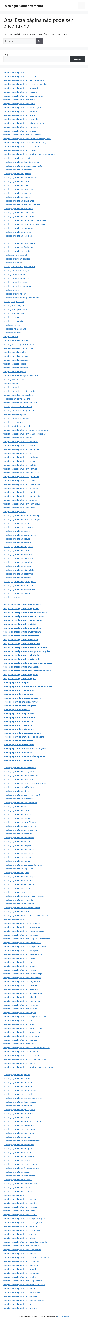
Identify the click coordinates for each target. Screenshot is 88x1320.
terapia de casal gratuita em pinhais (19, 1253)
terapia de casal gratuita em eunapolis (20, 127)
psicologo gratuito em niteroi (16, 791)
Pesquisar (7, 54)
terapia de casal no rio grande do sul (20, 402)
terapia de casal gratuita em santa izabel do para (25, 430)
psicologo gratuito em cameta (17, 566)
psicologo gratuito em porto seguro (19, 189)
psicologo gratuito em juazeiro (17, 173)
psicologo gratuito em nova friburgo (20, 822)
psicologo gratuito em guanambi (18, 228)
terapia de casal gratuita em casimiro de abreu (24, 1059)
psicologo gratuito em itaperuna (18, 868)
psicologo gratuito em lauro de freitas (20, 177)
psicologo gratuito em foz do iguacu (19, 1102)
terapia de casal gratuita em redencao (20, 441)
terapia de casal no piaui (14, 371)
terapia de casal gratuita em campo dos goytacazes (26, 938)
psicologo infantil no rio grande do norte (21, 297)
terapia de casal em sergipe (16, 356)
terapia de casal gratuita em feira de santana (23, 80)
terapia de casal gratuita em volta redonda (22, 954)
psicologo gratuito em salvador (17, 158)
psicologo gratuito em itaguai (16, 861)
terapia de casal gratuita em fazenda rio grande (25, 1242)
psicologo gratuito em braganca (18, 546)
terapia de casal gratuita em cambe (19, 1277)
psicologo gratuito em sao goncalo (19, 771)
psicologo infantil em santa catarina (19, 391)
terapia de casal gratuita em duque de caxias (23, 931)
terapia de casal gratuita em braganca (20, 461)
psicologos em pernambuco (16, 309)
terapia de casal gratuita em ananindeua (21, 503)
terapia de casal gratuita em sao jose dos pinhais (25, 1218)
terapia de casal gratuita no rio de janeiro (22, 923)
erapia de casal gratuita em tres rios (20, 1040)
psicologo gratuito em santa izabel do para (22, 515)
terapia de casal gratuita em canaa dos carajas (24, 433)
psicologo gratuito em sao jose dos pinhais (22, 1098)
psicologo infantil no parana (16, 418)
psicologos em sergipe (13, 313)
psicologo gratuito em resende (17, 857)
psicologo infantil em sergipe (16, 270)
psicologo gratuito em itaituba (17, 550)
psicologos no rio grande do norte (18, 344)
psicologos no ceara (12, 325)
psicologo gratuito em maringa (17, 1086)
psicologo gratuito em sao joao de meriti (21, 795)
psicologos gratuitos (12, 597)
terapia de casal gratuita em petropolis (21, 950)
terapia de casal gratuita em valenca (19, 150)
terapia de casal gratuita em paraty (19, 1063)
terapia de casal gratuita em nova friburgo (22, 973)
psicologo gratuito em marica (16, 818)
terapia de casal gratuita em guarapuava (21, 1230)
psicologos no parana (13, 422)
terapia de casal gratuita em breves (19, 453)
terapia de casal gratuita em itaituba (19, 465)
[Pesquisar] (39, 41)
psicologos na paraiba (13, 321)
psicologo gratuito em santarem (18, 585)
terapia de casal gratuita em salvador (20, 76)
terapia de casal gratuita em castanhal (20, 488)
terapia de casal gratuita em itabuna (19, 99)
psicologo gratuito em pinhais (17, 1137)
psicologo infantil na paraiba (16, 278)
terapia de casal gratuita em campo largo (22, 1249)
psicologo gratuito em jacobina (17, 235)
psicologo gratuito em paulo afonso (19, 216)
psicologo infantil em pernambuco (19, 266)
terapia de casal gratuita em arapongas (21, 1261)
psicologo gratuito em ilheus (16, 185)
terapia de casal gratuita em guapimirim (21, 1055)
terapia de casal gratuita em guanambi (21, 146)
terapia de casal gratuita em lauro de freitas (23, 95)
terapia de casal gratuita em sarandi (19, 1269)
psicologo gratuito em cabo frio (17, 814)
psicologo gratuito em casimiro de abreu (21, 907)
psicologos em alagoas (13, 305)
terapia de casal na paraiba (15, 360)
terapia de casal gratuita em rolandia (20, 1308)
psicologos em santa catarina (16, 398)
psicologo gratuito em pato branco (19, 1175)
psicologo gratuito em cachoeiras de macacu (23, 896)
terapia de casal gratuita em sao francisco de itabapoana (29, 154)
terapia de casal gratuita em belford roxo (22, 942)
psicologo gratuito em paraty (16, 911)
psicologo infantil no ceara (15, 282)
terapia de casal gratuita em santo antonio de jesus (26, 142)
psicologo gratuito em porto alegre (19, 243)
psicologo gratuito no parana (16, 1074)
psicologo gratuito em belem (16, 593)
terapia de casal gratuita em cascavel (20, 1214)
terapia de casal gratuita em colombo (20, 1226)
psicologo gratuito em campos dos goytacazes (24, 783)
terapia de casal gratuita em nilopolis (20, 997)
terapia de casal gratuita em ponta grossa (22, 1210)
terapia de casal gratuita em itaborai (20, 962)
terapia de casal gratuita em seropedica (21, 1036)
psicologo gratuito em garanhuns (18, 562)
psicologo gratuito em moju (16, 523)
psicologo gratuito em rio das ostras (19, 841)
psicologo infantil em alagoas (16, 258)
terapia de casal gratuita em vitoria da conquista (25, 84)
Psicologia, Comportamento (23, 6)
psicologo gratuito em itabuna (17, 181)
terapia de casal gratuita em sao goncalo (21, 927)
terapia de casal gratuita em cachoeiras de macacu (26, 1047)
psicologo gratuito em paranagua (18, 1125)
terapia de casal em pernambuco (18, 348)
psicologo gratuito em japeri (16, 872)
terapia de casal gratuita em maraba (20, 492)
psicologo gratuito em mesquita (18, 833)
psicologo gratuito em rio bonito (18, 900)
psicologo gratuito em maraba (17, 577)
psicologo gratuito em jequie (16, 197)
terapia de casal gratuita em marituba (20, 457)
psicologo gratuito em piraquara (18, 1148)
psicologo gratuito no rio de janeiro (19, 767)
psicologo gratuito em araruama (18, 853)
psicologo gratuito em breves (16, 538)
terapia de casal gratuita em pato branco (22, 1292)
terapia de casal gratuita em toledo (19, 1238)
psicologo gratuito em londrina (17, 1082)
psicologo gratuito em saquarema (18, 880)
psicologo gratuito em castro (16, 1187)
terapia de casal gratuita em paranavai (20, 1288)
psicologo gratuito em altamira (17, 554)
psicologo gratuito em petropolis (18, 798)
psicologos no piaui (12, 332)
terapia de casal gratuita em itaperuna (20, 1020)
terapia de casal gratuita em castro (19, 1304)
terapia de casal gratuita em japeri (19, 1024)
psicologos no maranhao (14, 328)
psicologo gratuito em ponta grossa (19, 1090)
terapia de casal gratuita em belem (19, 507)
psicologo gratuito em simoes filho (19, 212)
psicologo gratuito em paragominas (19, 535)
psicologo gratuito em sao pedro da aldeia (22, 865)
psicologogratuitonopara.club (16, 426)
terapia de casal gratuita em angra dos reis (22, 981)
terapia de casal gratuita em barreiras (20, 111)
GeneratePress (63, 1316)
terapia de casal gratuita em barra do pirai (22, 1028)
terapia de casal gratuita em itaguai (19, 1012)
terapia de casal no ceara (14, 363)
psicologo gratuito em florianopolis (19, 247)
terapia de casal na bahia (14, 352)
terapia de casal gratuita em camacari (20, 88)
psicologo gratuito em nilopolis (17, 845)
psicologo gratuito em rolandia (17, 1191)
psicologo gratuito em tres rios (17, 888)
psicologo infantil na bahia (15, 274)
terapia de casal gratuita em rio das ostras (22, 993)
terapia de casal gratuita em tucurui (19, 445)
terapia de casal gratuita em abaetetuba (21, 484)
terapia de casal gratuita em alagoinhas (21, 119)
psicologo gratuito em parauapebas (19, 581)
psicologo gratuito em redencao (18, 527)
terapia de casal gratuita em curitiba (19, 1199)
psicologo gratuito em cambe (16, 1160)
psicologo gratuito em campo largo (19, 1129)
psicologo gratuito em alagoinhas (18, 200)
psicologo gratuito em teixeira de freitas (21, 204)
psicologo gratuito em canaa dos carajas (21, 519)
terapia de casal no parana (15, 414)
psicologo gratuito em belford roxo (19, 787)
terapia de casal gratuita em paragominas (22, 449)
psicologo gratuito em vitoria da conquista (22, 165)
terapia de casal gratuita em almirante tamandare (26, 1257)
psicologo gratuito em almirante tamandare (23, 1140)
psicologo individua (12, 262)
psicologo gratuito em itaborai (17, 810)
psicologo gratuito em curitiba (17, 251)
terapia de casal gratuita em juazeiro (20, 92)
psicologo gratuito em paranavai (18, 1172)
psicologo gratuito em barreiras (17, 193)
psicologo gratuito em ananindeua (19, 589)
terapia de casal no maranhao (17, 367)
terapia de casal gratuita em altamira (20, 468)
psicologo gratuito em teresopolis (18, 837)
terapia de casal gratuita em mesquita (20, 985)
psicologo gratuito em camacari (17, 169)
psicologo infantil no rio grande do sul (20, 410)
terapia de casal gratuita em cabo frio (20, 966)
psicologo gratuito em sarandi (17, 1152)
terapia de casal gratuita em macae (19, 958)
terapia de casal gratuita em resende (20, 1008)
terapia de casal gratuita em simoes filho (21, 130)
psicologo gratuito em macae (16, 806)
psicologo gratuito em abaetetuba (18, 570)
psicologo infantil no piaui (15, 293)
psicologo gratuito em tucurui (17, 531)
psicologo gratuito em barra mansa (19, 826)
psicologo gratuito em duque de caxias (21, 775)
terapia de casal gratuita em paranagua (21, 1245)
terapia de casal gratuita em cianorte (20, 1296)
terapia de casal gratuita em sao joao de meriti (24, 946)
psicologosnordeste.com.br (15, 255)
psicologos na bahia (12, 317)
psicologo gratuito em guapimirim (19, 903)
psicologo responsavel (13, 301)
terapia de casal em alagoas (16, 340)
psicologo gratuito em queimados (18, 849)
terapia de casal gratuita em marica (19, 970)
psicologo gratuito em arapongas (18, 1144)
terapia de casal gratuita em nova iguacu (22, 935)
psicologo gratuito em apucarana (18, 1133)
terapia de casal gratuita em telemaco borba (23, 1300)
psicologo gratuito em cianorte (17, 1179)
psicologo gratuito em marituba (17, 542)
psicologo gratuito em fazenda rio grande (22, 1121)
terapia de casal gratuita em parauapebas (22, 496)
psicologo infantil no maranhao (17, 286)
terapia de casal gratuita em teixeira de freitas (24, 123)
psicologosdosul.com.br (14, 379)
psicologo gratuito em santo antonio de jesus (24, 224)
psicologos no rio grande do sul (17, 406)
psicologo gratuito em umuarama (18, 1156)
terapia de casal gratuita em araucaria (20, 1234)
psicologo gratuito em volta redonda (20, 802)
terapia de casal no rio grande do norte (21, 375)
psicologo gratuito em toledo (16, 1117)
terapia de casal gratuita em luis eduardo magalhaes (27, 138)
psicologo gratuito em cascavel (17, 1094)
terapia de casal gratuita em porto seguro (22, 107)
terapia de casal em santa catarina (19, 395)
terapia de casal (10, 336)
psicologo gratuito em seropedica (18, 884)
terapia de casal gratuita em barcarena (21, 472)
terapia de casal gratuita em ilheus (19, 103)
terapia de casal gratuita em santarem (20, 500)
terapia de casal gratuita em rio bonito (20, 1051)
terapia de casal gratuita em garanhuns (21, 476)
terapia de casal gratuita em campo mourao (23, 1280)
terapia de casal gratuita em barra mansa (22, 977)
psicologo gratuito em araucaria (18, 1113)
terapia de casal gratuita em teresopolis (21, 989)
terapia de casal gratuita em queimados (21, 1001)
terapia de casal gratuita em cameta (19, 480)
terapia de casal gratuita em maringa (20, 1207)
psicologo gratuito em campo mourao (20, 1164)
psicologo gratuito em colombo (17, 1105)
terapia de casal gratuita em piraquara (20, 1265)
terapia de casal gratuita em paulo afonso (22, 134)
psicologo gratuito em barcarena (18, 558)
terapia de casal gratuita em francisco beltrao (24, 1284)
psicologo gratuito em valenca (17, 232)
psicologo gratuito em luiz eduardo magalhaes (24, 220)
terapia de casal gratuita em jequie (19, 115)
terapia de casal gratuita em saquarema (21, 1032)
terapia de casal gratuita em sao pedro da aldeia (25, 1016)
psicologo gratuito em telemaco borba (20, 1183)
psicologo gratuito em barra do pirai (19, 876)
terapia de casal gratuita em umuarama (21, 1273)
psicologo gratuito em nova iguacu (19, 779)
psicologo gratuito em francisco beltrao (21, 1168)
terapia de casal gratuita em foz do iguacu (22, 1222)
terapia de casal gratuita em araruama (20, 1005)
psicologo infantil (11, 290)
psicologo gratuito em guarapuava (19, 1109)
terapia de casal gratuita (14, 72)
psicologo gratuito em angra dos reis (20, 830)
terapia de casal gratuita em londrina (20, 1203)
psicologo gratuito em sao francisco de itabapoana (26, 915)
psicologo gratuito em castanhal (18, 573)
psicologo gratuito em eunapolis (18, 208)
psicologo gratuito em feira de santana (21, 162)
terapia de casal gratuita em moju (18, 437)
